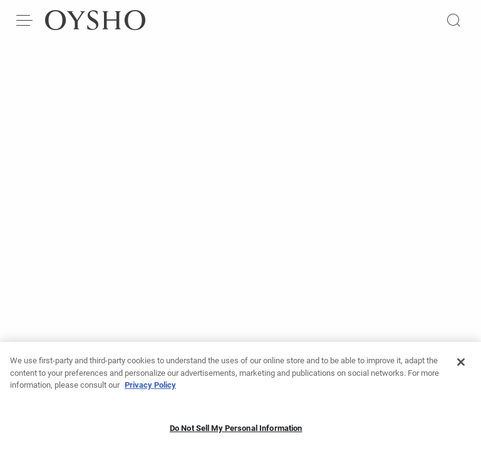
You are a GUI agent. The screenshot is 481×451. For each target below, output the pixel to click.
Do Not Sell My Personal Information (236, 432)
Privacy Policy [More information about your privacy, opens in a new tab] (150, 388)
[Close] (461, 366)
